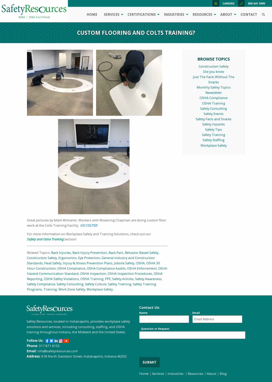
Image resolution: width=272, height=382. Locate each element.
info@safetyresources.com (57, 351)
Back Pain (116, 252)
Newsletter (213, 92)
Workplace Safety (100, 289)
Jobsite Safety (124, 263)
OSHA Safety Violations (61, 279)
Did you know (213, 71)
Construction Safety (42, 258)
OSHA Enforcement (142, 268)
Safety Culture (95, 284)
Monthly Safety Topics (214, 87)
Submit (149, 362)
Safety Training (119, 284)
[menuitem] (92, 15)
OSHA (140, 263)
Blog (223, 373)
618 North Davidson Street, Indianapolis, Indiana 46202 (84, 356)
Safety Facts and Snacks (213, 119)
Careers (223, 3)
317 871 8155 (49, 346)
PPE (108, 279)
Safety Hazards (213, 124)
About (226, 14)
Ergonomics (67, 258)
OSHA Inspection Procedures (130, 273)
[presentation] (168, 349)
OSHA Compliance (71, 268)
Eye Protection (89, 258)
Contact (249, 14)
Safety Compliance (41, 284)
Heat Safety (52, 263)
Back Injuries (61, 252)
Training (50, 289)
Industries (174, 14)
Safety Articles (123, 279)
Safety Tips (213, 129)
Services (111, 14)
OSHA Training (91, 279)
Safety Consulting (70, 284)
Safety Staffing (213, 140)
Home (92, 14)
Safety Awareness (148, 279)
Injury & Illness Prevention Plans (87, 263)
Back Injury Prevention (89, 252)
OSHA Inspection (93, 273)
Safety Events (213, 113)
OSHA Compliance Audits (106, 268)
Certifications (142, 14)
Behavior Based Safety (141, 252)
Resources (202, 14)
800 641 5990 (251, 3)
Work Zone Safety (71, 289)
